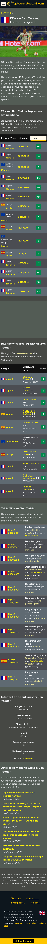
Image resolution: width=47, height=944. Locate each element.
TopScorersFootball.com (28, 3)
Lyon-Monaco (31, 536)
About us (16, 899)
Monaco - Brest (30, 400)
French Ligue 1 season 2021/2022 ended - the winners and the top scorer (21, 821)
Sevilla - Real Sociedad (29, 413)
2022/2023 (23, 156)
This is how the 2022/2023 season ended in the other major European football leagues (22, 807)
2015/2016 (23, 263)
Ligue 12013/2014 (13, 679)
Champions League (15, 442)
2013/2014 (23, 282)
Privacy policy (17, 903)
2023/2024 (23, 146)
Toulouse (10, 265)
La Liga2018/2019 (13, 662)
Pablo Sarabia (36, 662)
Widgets (35, 903)
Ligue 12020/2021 (13, 574)
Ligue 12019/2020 (13, 632)
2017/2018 (23, 228)
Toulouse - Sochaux (27, 489)
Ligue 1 (9, 380)
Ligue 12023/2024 (13, 532)
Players (6, 13)
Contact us (32, 899)
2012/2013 (23, 291)
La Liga (9, 415)
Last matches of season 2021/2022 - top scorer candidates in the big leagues (23, 835)
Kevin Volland (35, 573)
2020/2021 (23, 187)
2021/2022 (23, 178)
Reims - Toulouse (30, 464)
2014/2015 (23, 272)
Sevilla (9, 208)
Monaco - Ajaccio (27, 378)
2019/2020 (23, 196)
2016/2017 (23, 253)
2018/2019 (23, 206)
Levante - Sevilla (30, 424)
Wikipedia (28, 759)
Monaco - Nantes (27, 390)
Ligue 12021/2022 (13, 547)
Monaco (10, 148)
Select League (23, 941)
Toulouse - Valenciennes (29, 477)
